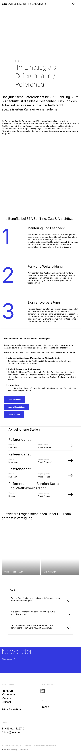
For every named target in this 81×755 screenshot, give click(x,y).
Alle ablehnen (14, 414)
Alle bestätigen (14, 399)
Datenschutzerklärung (65, 352)
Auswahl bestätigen (16, 407)
